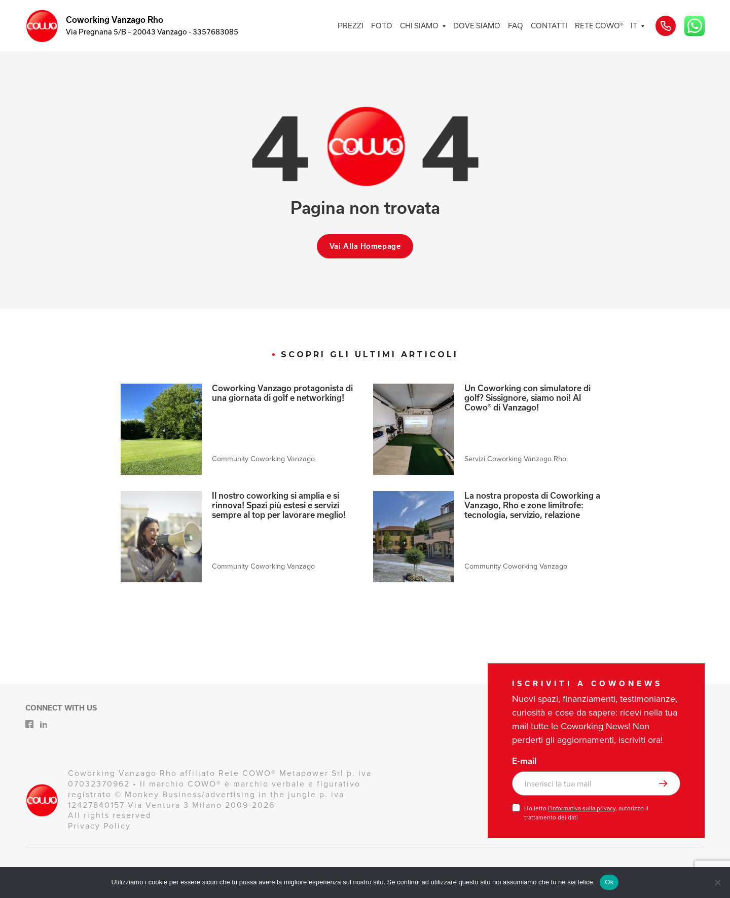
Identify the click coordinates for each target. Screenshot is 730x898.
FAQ (515, 25)
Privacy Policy (99, 826)
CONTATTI (549, 25)
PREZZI (350, 25)
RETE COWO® (599, 25)
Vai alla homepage (365, 246)
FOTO (381, 25)
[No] (717, 882)
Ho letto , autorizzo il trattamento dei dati (586, 813)
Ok (609, 882)
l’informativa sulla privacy (581, 808)
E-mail (524, 761)
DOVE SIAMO (476, 25)
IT (634, 25)
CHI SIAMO (419, 25)
